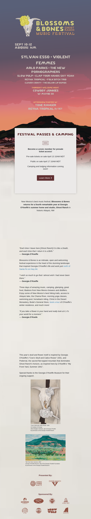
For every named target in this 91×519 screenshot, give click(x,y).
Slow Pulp (25, 76)
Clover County (33, 83)
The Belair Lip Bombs (54, 83)
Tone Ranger (45, 105)
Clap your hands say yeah (54, 76)
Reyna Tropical (35, 79)
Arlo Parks (36, 68)
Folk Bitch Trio (56, 79)
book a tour (55, 302)
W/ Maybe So (45, 94)
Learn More (45, 178)
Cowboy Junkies (45, 90)
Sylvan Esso (35, 57)
